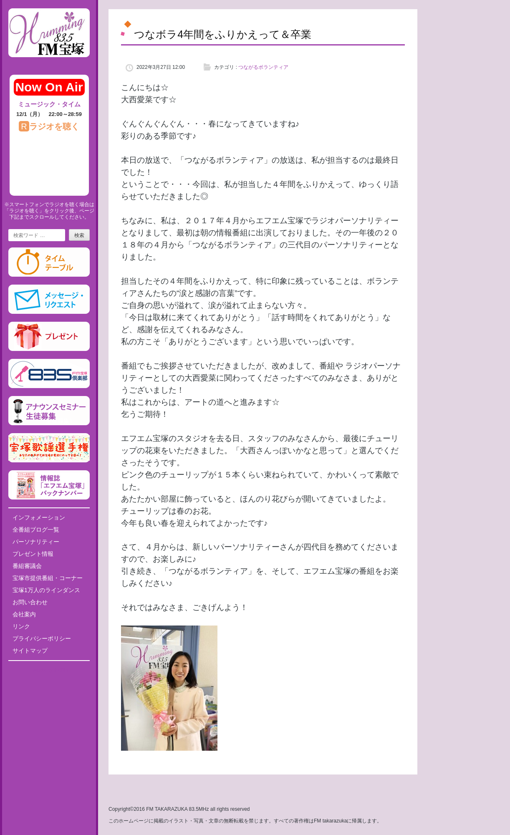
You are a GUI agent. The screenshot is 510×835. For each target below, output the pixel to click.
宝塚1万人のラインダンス (46, 590)
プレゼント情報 (33, 553)
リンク (21, 626)
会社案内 (24, 614)
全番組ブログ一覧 (36, 529)
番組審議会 (27, 566)
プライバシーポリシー (42, 638)
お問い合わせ (30, 602)
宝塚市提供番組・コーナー (48, 578)
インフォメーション (39, 517)
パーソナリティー (36, 541)
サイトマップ (30, 650)
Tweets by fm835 (49, 670)
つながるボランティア (263, 67)
